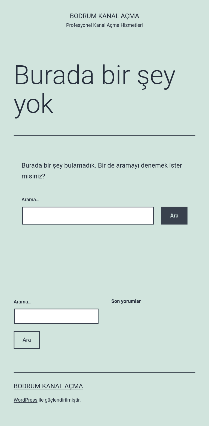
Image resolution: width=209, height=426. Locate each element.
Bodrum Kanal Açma (104, 16)
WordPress (25, 400)
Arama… (30, 199)
